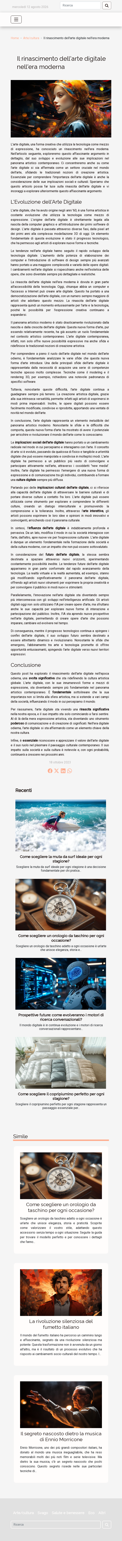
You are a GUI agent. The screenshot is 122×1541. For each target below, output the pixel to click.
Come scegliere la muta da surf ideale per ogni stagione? (61, 859)
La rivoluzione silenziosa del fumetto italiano (61, 1324)
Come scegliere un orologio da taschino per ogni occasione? (61, 938)
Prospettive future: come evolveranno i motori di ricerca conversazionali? (61, 1017)
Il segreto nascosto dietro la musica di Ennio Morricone (61, 1436)
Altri (101, 1513)
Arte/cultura (31, 38)
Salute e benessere (68, 1513)
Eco (91, 1513)
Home (15, 38)
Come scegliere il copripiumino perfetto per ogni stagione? (61, 1096)
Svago (43, 1513)
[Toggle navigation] (16, 19)
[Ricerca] (80, 5)
